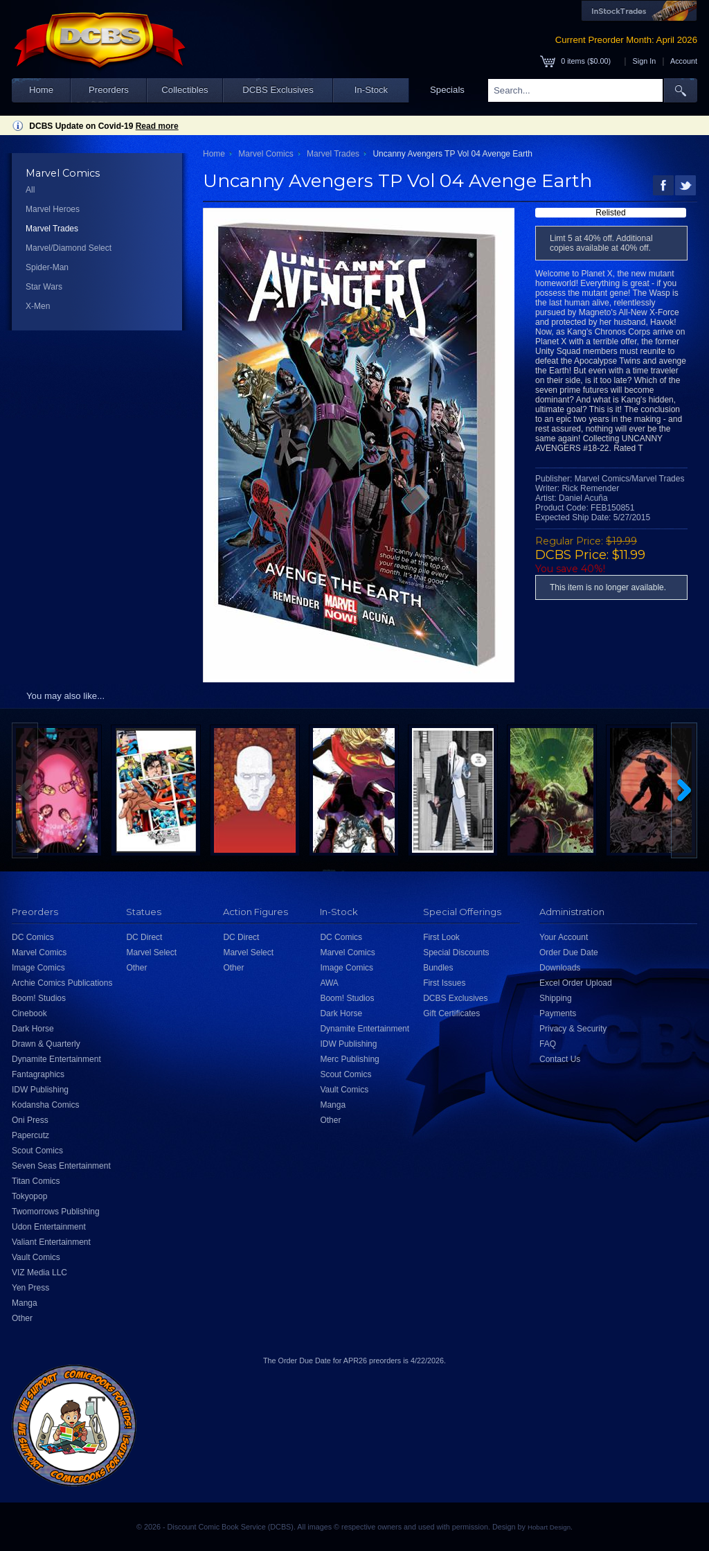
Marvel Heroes (53, 209)
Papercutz (30, 1135)
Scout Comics (37, 1150)
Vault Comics (36, 1257)
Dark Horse (33, 1029)
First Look (441, 937)
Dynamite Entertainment (56, 1059)
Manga (24, 1303)
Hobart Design (549, 1527)
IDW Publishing (40, 1089)
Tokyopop (29, 1196)
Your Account (563, 937)
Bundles (438, 968)
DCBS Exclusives (278, 90)
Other (22, 1318)
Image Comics (38, 968)
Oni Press (30, 1120)
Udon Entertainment (49, 1227)
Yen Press (30, 1288)
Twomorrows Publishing (56, 1211)
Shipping (555, 998)
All (30, 190)
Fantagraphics (38, 1074)
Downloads (559, 968)
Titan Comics (36, 1181)
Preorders (109, 90)
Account (683, 61)
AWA (329, 983)
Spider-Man (47, 267)
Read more (157, 126)
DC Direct (144, 937)
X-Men (38, 306)
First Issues (444, 983)
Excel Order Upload (575, 983)
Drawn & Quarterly (46, 1044)
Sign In (644, 61)
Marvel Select (151, 952)
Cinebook (29, 1013)
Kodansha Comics (45, 1105)
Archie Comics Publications (62, 983)
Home (41, 90)
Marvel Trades (52, 228)
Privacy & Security (573, 1029)
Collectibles (184, 90)
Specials (447, 90)
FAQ (547, 1044)
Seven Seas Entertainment (61, 1166)
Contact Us (559, 1059)
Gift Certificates (451, 1013)
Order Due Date (568, 952)
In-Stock (371, 90)
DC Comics (33, 937)
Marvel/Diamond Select (68, 248)
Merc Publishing (349, 1059)
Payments (557, 1013)
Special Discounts (456, 952)
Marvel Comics (265, 154)
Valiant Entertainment (51, 1242)
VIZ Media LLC (39, 1272)
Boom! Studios (39, 998)
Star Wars (44, 287)
